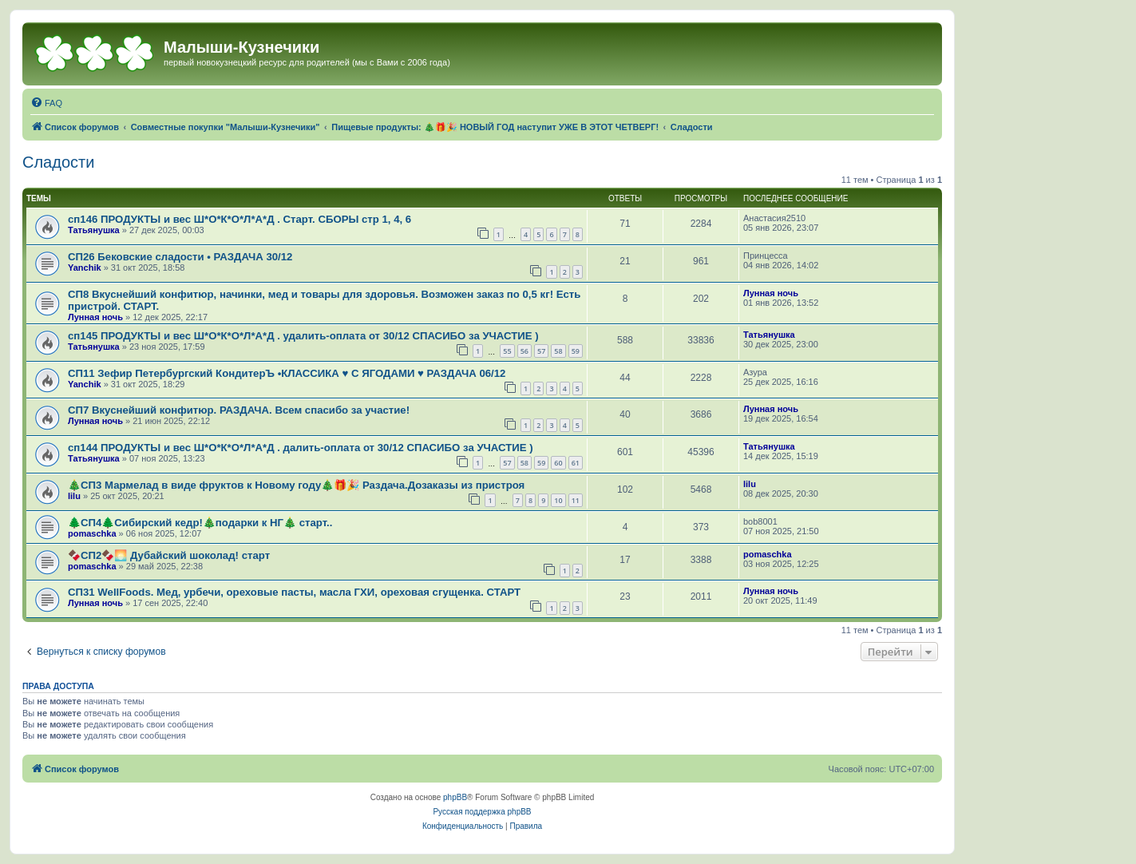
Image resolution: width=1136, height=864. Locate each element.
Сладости (58, 162)
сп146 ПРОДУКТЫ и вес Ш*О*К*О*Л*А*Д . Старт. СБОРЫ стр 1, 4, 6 (239, 219)
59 (576, 351)
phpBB (455, 797)
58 (558, 351)
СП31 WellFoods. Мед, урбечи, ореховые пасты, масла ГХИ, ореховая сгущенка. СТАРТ (294, 592)
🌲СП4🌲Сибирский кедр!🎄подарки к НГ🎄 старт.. (200, 523)
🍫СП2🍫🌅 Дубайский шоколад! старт (169, 555)
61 (576, 463)
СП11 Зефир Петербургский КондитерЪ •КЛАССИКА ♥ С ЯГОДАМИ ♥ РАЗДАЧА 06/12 (286, 373)
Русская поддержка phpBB (482, 811)
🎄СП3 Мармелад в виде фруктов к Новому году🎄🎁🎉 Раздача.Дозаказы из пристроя (296, 485)
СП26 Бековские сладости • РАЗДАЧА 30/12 (180, 257)
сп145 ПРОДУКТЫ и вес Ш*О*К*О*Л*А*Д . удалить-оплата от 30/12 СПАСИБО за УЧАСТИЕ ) (303, 336)
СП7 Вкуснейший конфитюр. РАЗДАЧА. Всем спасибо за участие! (239, 410)
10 (558, 500)
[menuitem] (46, 103)
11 (576, 500)
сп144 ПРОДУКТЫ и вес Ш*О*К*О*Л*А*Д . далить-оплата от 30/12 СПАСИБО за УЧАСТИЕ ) (300, 448)
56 (524, 351)
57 (541, 351)
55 (507, 351)
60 (558, 463)
